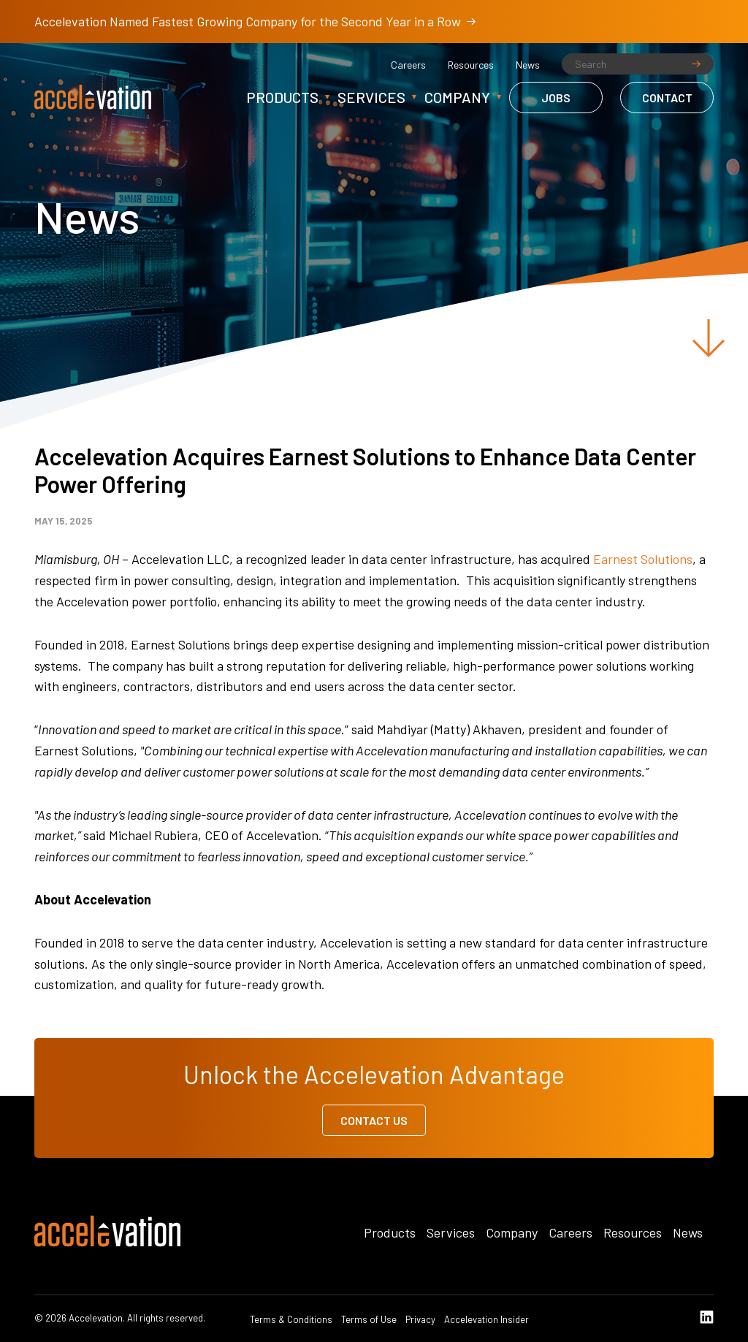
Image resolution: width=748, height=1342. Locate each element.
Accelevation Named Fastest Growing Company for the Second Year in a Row (255, 21)
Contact (667, 97)
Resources (471, 65)
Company (457, 97)
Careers (408, 65)
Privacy (420, 1319)
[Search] (638, 64)
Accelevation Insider (486, 1319)
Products (282, 97)
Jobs (555, 97)
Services (371, 97)
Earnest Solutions (642, 559)
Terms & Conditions (291, 1319)
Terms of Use (369, 1319)
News (528, 65)
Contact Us (374, 1120)
